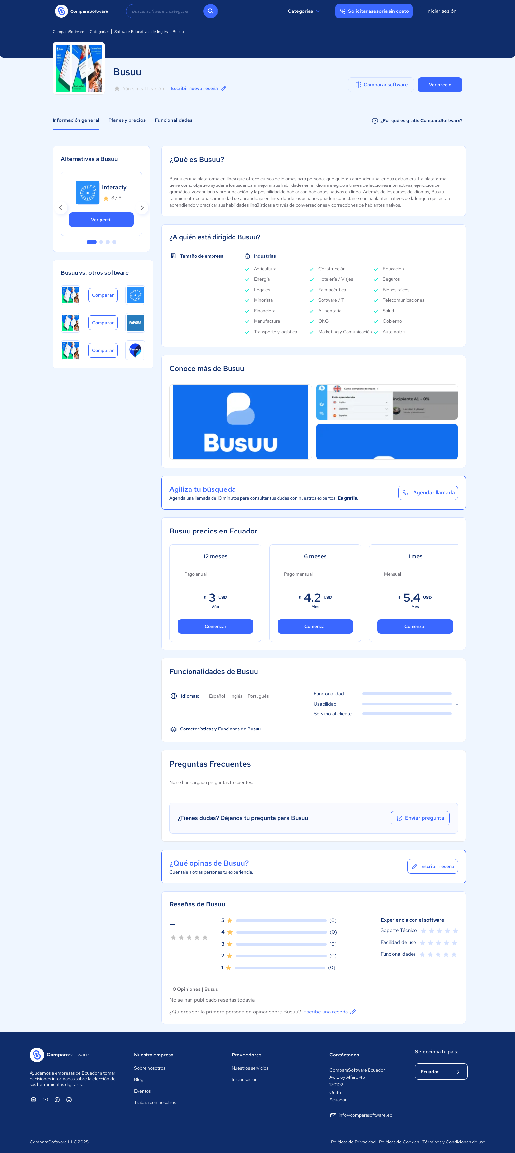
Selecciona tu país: (436, 1051)
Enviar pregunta (420, 818)
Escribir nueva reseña (199, 89)
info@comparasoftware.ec (360, 1115)
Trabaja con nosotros (155, 1102)
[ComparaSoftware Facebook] (57, 1099)
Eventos (142, 1091)
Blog (138, 1079)
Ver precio (440, 85)
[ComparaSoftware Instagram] (69, 1099)
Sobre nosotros (149, 1068)
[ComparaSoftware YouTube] (45, 1099)
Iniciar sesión (441, 11)
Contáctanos (344, 1055)
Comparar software (381, 85)
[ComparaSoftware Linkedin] (33, 1099)
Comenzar (216, 626)
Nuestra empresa (153, 1055)
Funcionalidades (173, 120)
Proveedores (246, 1055)
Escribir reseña (432, 866)
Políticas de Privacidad (353, 1142)
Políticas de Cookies (399, 1142)
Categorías (305, 11)
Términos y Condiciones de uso (453, 1142)
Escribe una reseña (330, 1012)
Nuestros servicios (250, 1068)
